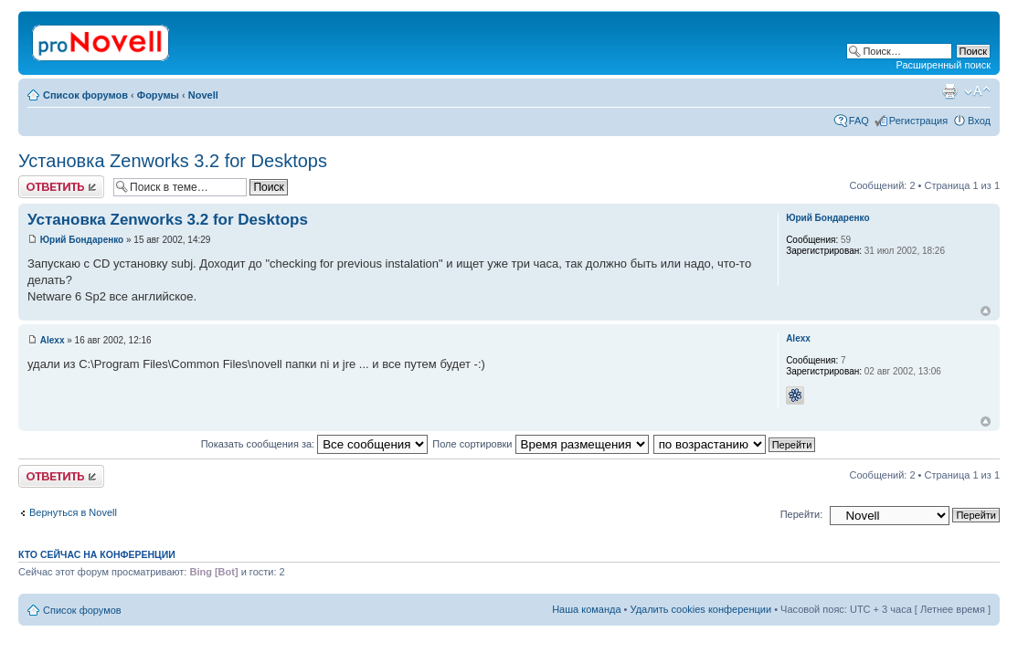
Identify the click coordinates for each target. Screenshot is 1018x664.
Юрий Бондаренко (81, 240)
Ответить (61, 186)
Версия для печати (949, 91)
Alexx (52, 340)
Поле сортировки (540, 443)
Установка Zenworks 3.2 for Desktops (172, 161)
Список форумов (85, 95)
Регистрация (918, 120)
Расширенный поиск (943, 64)
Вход (979, 120)
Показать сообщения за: (315, 443)
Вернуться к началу (986, 311)
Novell (203, 95)
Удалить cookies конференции (701, 609)
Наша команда (586, 609)
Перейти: (801, 514)
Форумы (158, 95)
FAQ (859, 120)
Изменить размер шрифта (977, 91)
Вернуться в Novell (73, 512)
